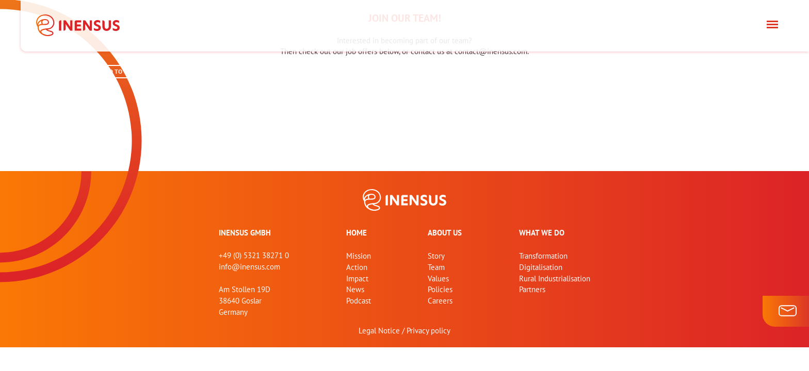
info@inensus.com (249, 267)
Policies (440, 289)
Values (438, 278)
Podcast (358, 301)
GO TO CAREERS (126, 71)
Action (356, 267)
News (355, 289)
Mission (358, 256)
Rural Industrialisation (554, 278)
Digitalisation (540, 267)
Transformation (543, 256)
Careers (440, 301)
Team (436, 267)
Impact (357, 278)
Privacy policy (428, 330)
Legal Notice (379, 330)
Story (436, 256)
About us (445, 233)
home (356, 233)
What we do (541, 233)
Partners (532, 289)
